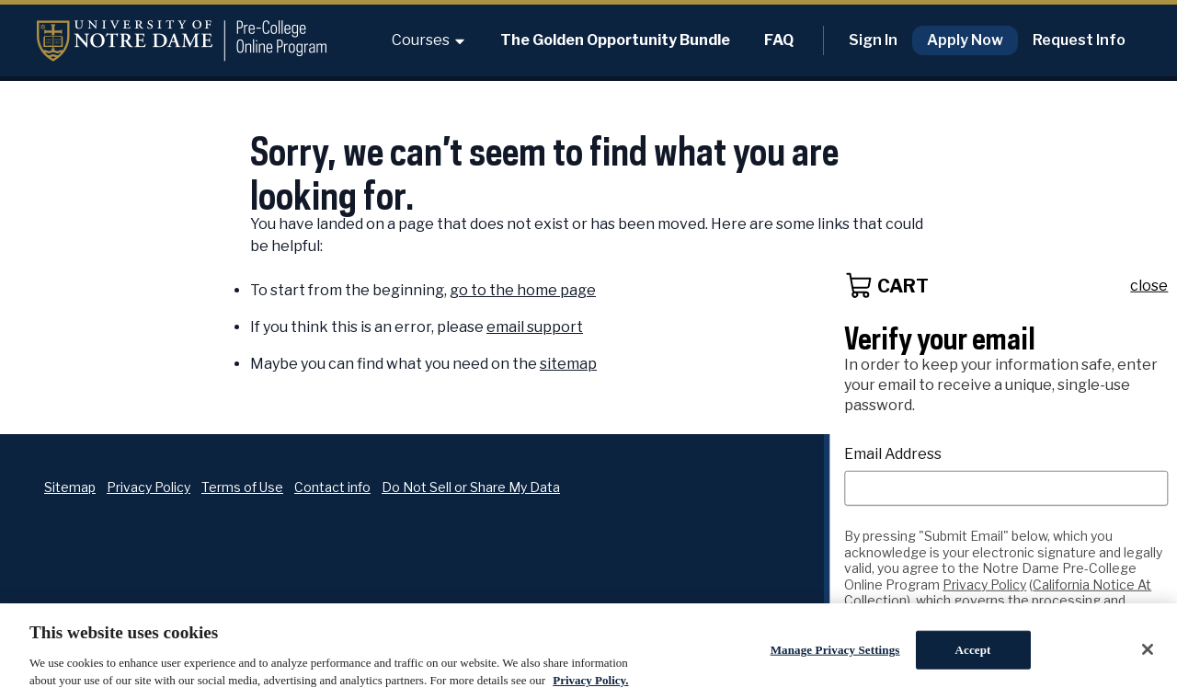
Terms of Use (242, 487)
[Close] (1147, 649)
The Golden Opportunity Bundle (615, 40)
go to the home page (523, 290)
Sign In (873, 40)
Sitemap (70, 487)
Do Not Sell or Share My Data (471, 487)
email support (534, 327)
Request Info (1079, 40)
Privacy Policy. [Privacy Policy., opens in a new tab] (590, 680)
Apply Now (965, 40)
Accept (973, 650)
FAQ (779, 40)
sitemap (568, 363)
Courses (429, 40)
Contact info (332, 487)
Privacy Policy (148, 487)
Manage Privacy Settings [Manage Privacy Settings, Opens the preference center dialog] (835, 650)
